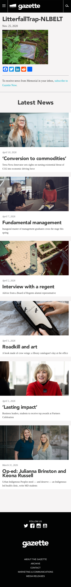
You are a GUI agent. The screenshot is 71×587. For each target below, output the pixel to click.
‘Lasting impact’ (19, 407)
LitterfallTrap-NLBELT (32, 19)
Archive (35, 563)
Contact (35, 567)
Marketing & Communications (35, 572)
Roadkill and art (19, 347)
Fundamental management (31, 222)
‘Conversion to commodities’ (34, 158)
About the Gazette (35, 559)
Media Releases (35, 576)
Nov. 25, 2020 (10, 26)
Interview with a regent (28, 286)
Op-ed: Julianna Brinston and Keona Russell (34, 473)
